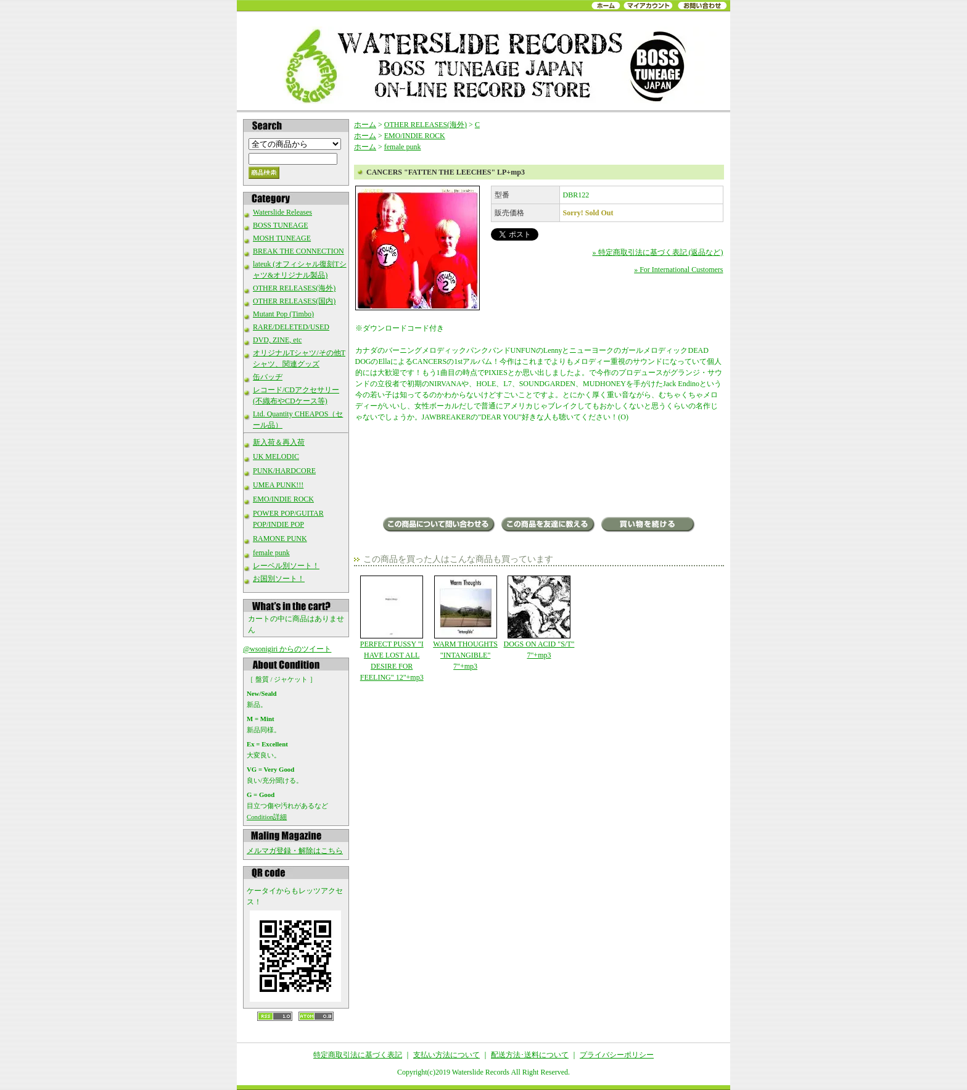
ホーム (365, 124)
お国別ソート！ (279, 578)
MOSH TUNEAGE (282, 238)
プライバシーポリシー (617, 1055)
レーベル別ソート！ (286, 565)
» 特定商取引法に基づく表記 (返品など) (658, 252)
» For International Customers (678, 269)
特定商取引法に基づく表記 (357, 1055)
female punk (271, 552)
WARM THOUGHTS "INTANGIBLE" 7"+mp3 (465, 623)
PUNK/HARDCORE (284, 470)
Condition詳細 (267, 816)
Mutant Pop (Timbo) (283, 314)
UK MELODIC (276, 456)
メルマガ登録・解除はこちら (295, 850)
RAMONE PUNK (280, 538)
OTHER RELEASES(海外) (294, 288)
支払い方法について (446, 1055)
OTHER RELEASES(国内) (294, 301)
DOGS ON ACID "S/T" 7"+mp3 (538, 617)
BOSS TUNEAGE (280, 225)
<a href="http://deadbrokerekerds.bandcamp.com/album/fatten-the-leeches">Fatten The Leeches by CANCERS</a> (539, 471)
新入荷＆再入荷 (279, 442)
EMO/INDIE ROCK (283, 499)
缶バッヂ (267, 377)
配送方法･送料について (530, 1055)
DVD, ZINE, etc (277, 340)
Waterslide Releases (282, 212)
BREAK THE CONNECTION (298, 251)
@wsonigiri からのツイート (287, 649)
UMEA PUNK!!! (278, 485)
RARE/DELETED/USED (291, 327)
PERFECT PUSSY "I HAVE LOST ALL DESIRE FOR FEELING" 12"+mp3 (392, 629)
